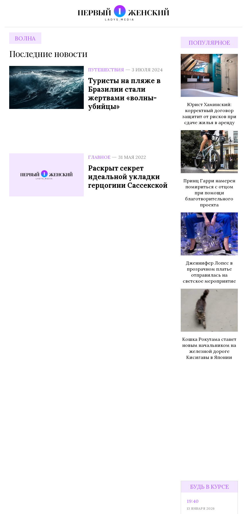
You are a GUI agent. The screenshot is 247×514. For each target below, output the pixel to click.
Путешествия (106, 69)
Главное (99, 157)
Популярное (209, 42)
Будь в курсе (209, 486)
